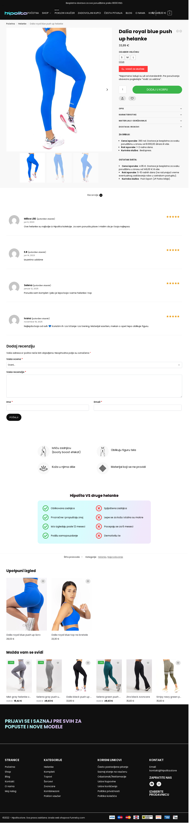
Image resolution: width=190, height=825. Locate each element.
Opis (121, 108)
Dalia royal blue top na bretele (69, 635)
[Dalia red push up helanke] (180, 31)
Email (98, 402)
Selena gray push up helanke (49, 697)
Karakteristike (127, 114)
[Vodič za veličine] (133, 69)
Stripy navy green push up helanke (169, 697)
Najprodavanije (115, 557)
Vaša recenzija (16, 372)
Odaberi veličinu (129, 51)
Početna (10, 23)
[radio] (121, 57)
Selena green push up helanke (109, 697)
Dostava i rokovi (129, 126)
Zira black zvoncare (138, 697)
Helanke (22, 23)
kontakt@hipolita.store (163, 770)
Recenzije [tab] (94, 195)
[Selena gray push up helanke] (177, 31)
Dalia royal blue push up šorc (23, 635)
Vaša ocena (14, 359)
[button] (165, 13)
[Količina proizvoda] (122, 90)
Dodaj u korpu (157, 89)
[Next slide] (107, 89)
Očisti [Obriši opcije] (121, 61)
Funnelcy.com (77, 817)
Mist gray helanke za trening (19, 697)
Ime (9, 402)
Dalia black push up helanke (79, 697)
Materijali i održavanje (133, 120)
